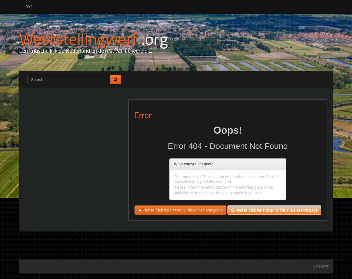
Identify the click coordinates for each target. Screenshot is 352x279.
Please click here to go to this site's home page (180, 210)
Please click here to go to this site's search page (274, 210)
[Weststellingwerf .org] (93, 38)
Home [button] (27, 6)
